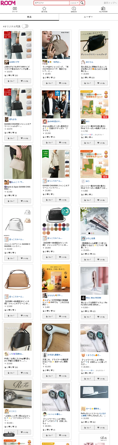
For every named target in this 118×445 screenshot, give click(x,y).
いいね (25, 81)
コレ (12, 81)
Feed (15, 9)
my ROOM (103, 9)
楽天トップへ (110, 3)
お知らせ (73, 9)
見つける (44, 9)
